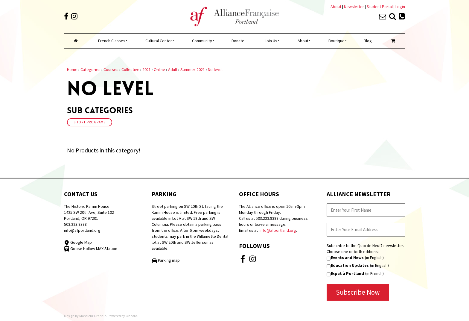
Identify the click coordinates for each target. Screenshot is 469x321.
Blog (368, 40)
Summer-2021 (192, 69)
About (336, 6)
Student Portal (380, 6)
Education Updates (350, 265)
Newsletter (354, 6)
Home (72, 69)
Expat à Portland (347, 273)
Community (202, 40)
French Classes (111, 40)
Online (159, 69)
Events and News (347, 257)
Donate (238, 40)
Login (400, 6)
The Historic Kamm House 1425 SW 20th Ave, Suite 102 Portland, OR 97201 (89, 212)
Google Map (78, 242)
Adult (172, 69)
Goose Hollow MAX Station (90, 248)
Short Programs (90, 122)
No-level (215, 69)
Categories (90, 69)
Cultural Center (158, 40)
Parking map (166, 260)
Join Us (270, 40)
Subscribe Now (358, 292)
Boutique (336, 40)
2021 (146, 69)
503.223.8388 (75, 224)
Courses (110, 69)
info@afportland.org (82, 230)
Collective (130, 69)
